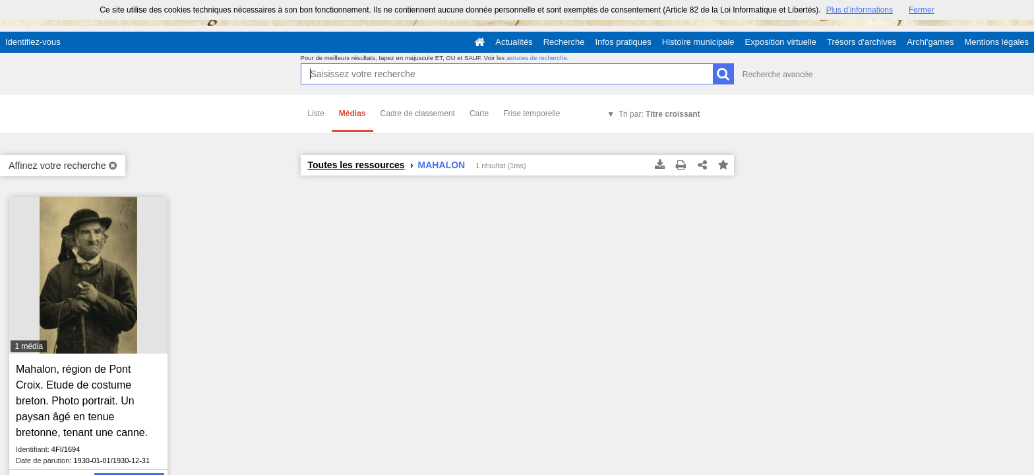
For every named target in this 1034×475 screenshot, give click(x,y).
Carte (479, 113)
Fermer (921, 10)
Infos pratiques (623, 42)
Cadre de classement (417, 113)
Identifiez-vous (33, 42)
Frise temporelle (531, 113)
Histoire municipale (698, 42)
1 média (29, 346)
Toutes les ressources (356, 165)
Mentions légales (996, 42)
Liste (316, 113)
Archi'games (930, 42)
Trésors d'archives (861, 42)
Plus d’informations (859, 10)
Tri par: (659, 114)
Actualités (513, 42)
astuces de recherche (536, 57)
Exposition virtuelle (780, 42)
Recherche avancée (778, 74)
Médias (352, 113)
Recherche (564, 42)
